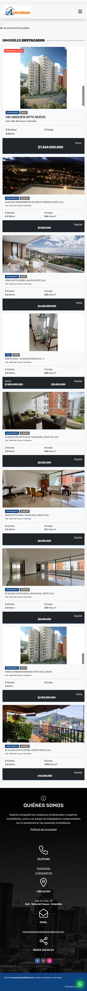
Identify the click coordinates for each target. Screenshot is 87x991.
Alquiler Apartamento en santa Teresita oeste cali (34, 202)
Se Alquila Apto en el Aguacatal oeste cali (29, 593)
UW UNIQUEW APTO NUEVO (26, 117)
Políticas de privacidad (44, 829)
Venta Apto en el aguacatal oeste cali (27, 515)
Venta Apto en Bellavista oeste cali (25, 280)
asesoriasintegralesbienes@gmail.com (43, 931)
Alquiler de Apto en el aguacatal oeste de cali (32, 437)
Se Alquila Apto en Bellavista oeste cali (28, 750)
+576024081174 (43, 873)
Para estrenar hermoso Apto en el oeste (28, 672)
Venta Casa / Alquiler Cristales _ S (24, 358)
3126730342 (43, 868)
